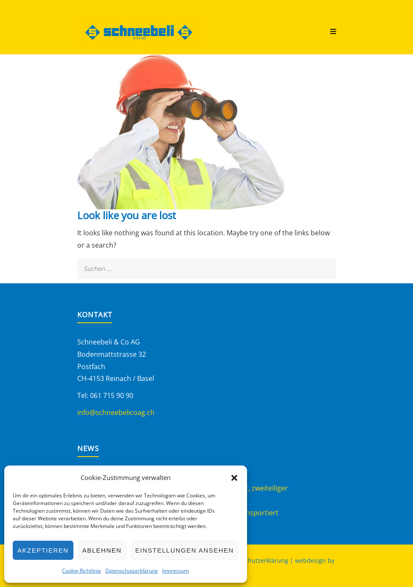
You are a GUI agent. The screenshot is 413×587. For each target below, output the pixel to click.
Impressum (175, 570)
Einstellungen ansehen (184, 550)
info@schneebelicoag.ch (116, 412)
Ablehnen (102, 550)
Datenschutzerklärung (131, 570)
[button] (234, 478)
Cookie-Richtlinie (81, 570)
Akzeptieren (43, 550)
